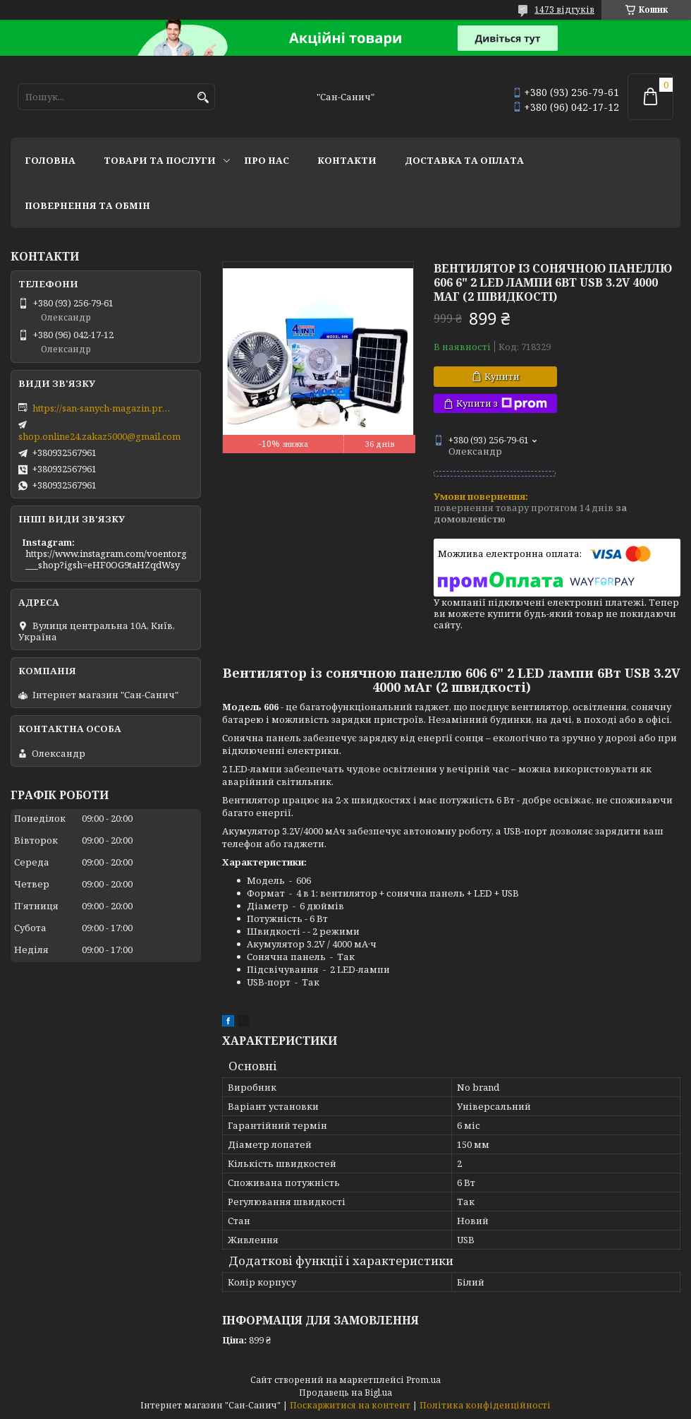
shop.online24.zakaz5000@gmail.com (99, 436)
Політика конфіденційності (485, 1405)
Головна (50, 160)
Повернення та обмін (87, 205)
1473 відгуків (564, 10)
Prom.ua (423, 1380)
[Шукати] (202, 97)
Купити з (501, 403)
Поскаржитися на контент (350, 1405)
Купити (502, 376)
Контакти (347, 160)
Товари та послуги (160, 160)
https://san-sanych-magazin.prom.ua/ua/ (102, 408)
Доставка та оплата (464, 160)
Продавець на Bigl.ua (345, 1393)
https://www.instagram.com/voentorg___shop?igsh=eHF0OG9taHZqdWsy (106, 559)
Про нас (266, 160)
